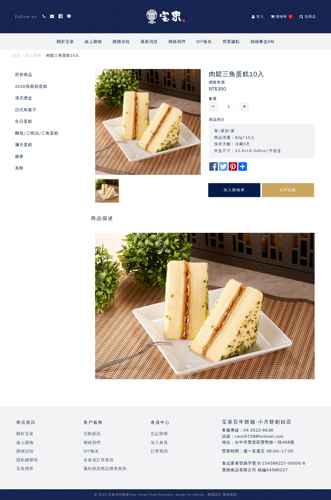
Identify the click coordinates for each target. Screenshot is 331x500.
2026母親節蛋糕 (31, 86)
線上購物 (93, 41)
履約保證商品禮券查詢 (105, 468)
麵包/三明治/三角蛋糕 (37, 133)
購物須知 (121, 41)
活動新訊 (92, 433)
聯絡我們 (177, 41)
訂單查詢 (159, 451)
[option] (148, 122)
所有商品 (23, 74)
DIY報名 (204, 41)
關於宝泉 (65, 41)
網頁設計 (215, 494)
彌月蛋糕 (23, 144)
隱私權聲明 (27, 460)
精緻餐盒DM (262, 41)
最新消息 (149, 41)
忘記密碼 (159, 433)
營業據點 (231, 41)
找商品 (308, 16)
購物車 (282, 16)
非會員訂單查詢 (99, 460)
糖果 (19, 156)
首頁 (16, 55)
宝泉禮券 (25, 468)
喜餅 (19, 168)
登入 (258, 16)
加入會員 (159, 442)
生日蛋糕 (23, 121)
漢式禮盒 (23, 98)
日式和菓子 (26, 109)
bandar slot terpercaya (120, 386)
